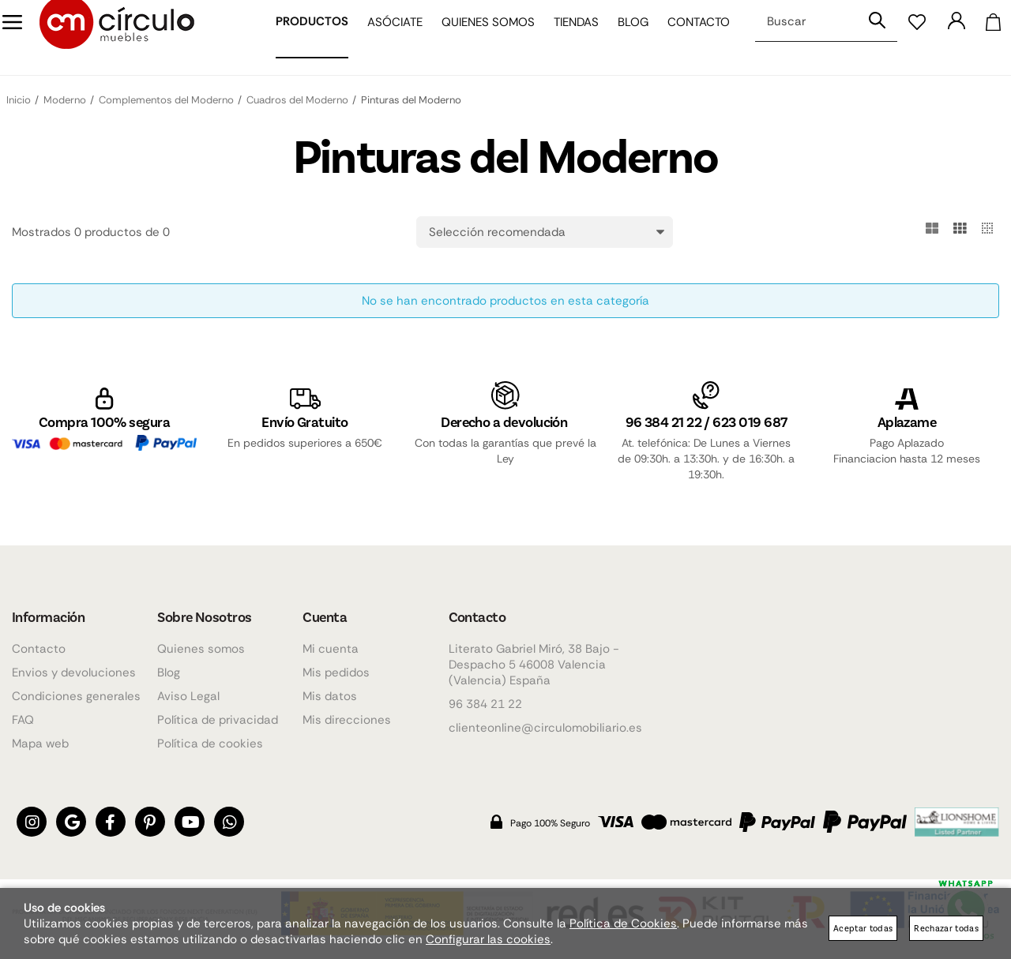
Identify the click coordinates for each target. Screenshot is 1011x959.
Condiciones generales (76, 696)
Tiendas (564, 38)
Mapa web (40, 743)
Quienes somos (476, 38)
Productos (300, 37)
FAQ (23, 720)
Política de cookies (210, 743)
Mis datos (330, 696)
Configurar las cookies (488, 939)
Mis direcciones (347, 720)
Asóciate (383, 38)
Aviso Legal (188, 696)
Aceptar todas (863, 928)
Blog (621, 38)
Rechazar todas (946, 928)
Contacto (687, 38)
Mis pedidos (336, 672)
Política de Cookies (623, 923)
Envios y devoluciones (74, 672)
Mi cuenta (331, 649)
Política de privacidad (217, 720)
